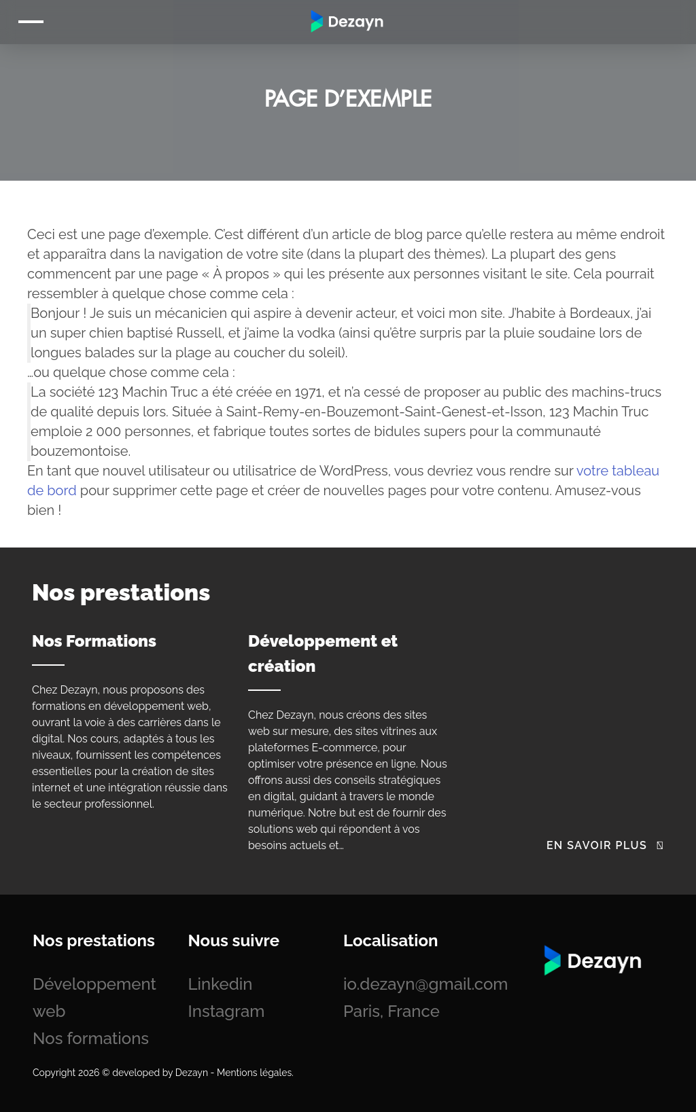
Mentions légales (254, 1072)
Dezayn (191, 1072)
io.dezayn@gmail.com (425, 984)
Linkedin (220, 984)
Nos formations (91, 1038)
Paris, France (391, 1011)
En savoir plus (605, 845)
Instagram (226, 1011)
